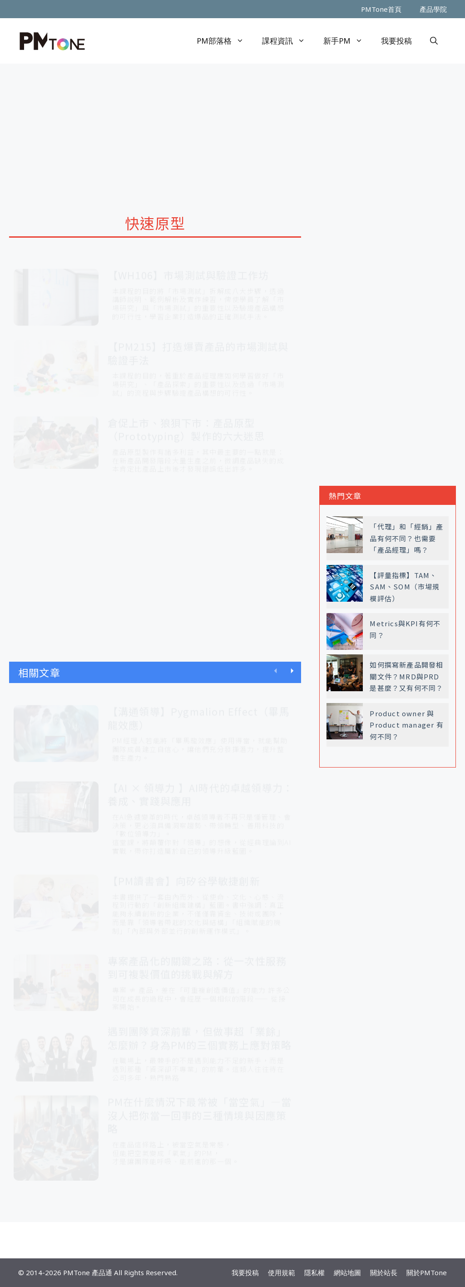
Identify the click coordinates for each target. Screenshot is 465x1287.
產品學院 (433, 9)
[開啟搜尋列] (434, 41)
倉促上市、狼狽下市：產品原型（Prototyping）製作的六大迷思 (186, 421)
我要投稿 (396, 40)
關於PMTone (426, 1272)
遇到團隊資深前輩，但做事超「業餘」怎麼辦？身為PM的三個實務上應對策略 (200, 1029)
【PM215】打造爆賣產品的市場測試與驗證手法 (198, 344)
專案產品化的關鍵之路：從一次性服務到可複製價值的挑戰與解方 (197, 959)
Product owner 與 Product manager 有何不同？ (406, 724)
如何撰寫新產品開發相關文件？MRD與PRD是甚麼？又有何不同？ (406, 676)
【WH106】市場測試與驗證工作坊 (188, 266)
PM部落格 (225, 41)
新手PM (347, 41)
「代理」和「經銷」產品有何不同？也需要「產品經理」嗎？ (406, 538)
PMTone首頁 (381, 9)
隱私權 (314, 1272)
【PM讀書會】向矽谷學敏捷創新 (184, 872)
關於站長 (383, 1272)
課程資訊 (288, 41)
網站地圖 (347, 1272)
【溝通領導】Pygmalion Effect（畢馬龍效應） (199, 709)
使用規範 (281, 1272)
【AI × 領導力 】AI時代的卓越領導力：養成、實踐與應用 (200, 786)
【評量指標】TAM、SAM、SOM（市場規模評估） (405, 586)
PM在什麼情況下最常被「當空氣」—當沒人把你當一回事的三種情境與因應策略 (200, 1106)
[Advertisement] (232, 131)
